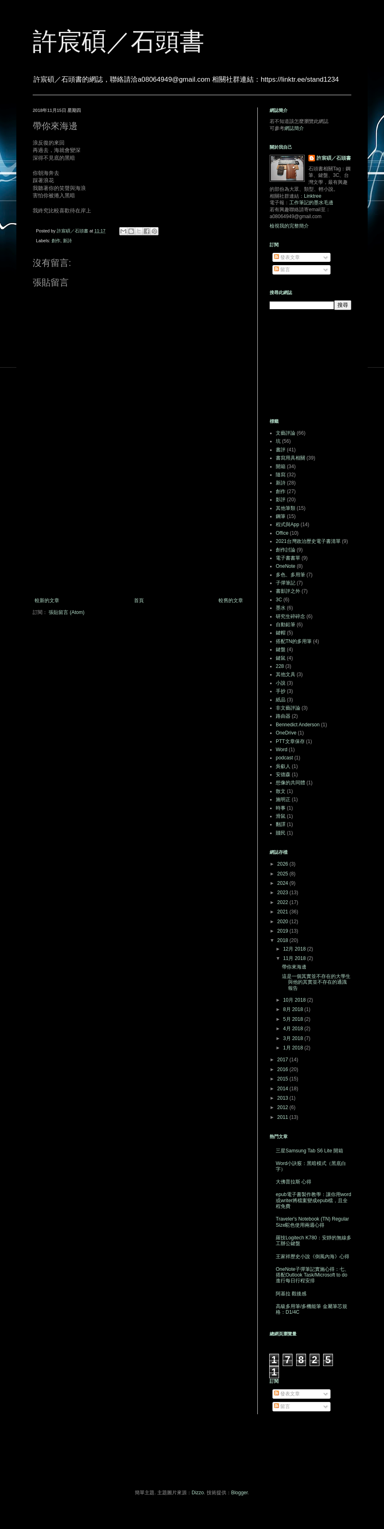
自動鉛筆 (285, 624)
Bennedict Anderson (297, 725)
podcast (284, 758)
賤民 (281, 833)
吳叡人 (283, 766)
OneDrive (286, 733)
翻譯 (281, 824)
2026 (283, 864)
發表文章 (287, 257)
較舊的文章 (231, 600)
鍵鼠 (281, 658)
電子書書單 (288, 558)
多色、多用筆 (290, 575)
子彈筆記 (285, 583)
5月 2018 (293, 1019)
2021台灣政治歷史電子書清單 (308, 541)
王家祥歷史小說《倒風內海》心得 (312, 1256)
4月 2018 (293, 1028)
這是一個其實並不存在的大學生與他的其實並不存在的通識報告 (316, 982)
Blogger (239, 1493)
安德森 (283, 774)
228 (280, 666)
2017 (283, 1059)
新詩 (67, 240)
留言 (282, 269)
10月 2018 (295, 1000)
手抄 (281, 691)
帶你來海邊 (294, 967)
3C (279, 600)
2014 (283, 1089)
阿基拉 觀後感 (291, 1294)
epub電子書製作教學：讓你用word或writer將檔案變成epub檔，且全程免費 (313, 1200)
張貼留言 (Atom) (66, 612)
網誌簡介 (294, 128)
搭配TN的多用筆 (294, 641)
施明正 (283, 799)
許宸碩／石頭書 (118, 41)
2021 (283, 912)
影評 (281, 499)
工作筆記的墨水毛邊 (311, 202)
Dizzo (198, 1493)
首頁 (139, 600)
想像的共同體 (290, 783)
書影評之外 (288, 591)
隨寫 (281, 475)
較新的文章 (47, 600)
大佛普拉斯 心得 (293, 1182)
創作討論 (285, 550)
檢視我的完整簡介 (289, 226)
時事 (281, 808)
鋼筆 (281, 516)
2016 (283, 1069)
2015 (283, 1079)
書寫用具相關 (290, 458)
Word (281, 749)
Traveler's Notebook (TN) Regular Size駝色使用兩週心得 (312, 1222)
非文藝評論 (288, 708)
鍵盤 (281, 649)
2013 (283, 1098)
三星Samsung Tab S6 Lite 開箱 (309, 1151)
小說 (281, 683)
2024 (283, 883)
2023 (283, 892)
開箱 (281, 466)
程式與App (287, 524)
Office (282, 533)
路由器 (283, 716)
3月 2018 (293, 1038)
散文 (281, 791)
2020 (283, 921)
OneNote (285, 566)
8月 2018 (293, 1009)
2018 (283, 940)
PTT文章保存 (290, 741)
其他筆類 (285, 508)
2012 (283, 1107)
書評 (281, 450)
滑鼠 (281, 816)
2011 (283, 1117)
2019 (283, 931)
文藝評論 (285, 433)
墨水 (281, 608)
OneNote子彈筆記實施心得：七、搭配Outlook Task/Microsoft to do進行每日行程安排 (312, 1275)
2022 (283, 902)
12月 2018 (295, 949)
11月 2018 (295, 958)
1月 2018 (293, 1048)
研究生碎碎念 (290, 616)
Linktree (312, 196)
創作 (55, 240)
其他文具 (285, 674)
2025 (283, 874)
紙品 (281, 700)
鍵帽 (281, 633)
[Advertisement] (139, 530)
